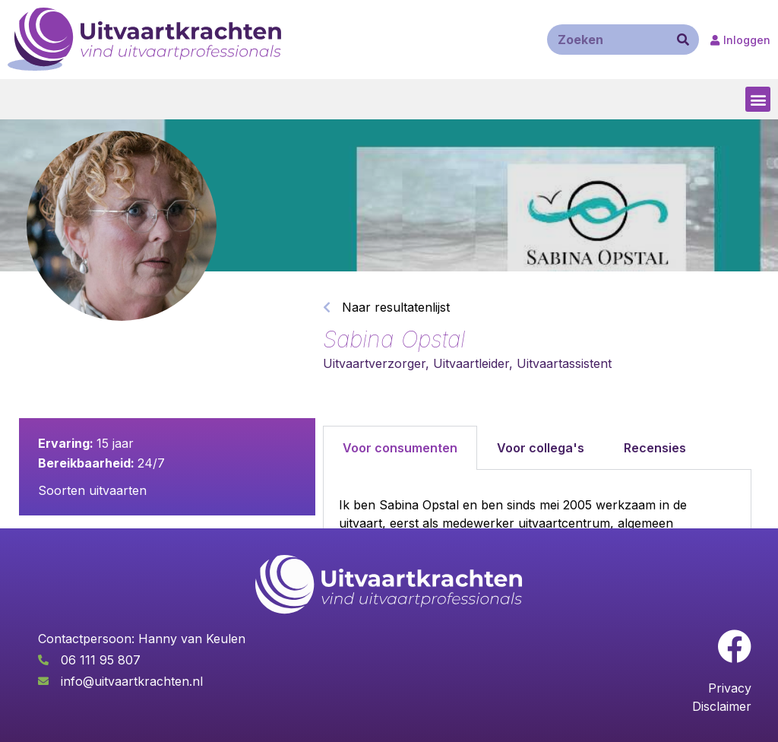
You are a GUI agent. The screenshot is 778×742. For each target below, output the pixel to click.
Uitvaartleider (471, 363)
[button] (757, 99)
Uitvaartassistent (564, 363)
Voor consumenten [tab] (400, 447)
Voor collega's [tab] (540, 447)
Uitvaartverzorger (374, 363)
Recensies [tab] (655, 447)
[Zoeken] (683, 39)
